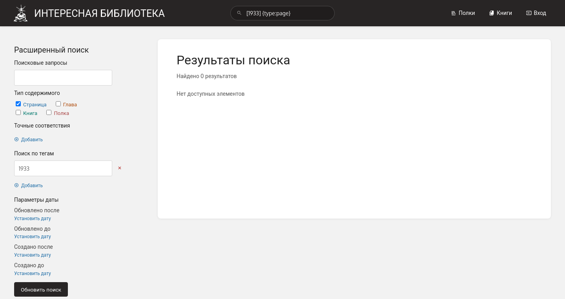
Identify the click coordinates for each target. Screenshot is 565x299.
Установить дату (32, 218)
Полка (57, 112)
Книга (27, 112)
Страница (32, 104)
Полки (463, 12)
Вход (536, 12)
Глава (66, 104)
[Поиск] (239, 13)
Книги (500, 12)
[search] (282, 13)
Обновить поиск (41, 289)
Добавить (28, 139)
